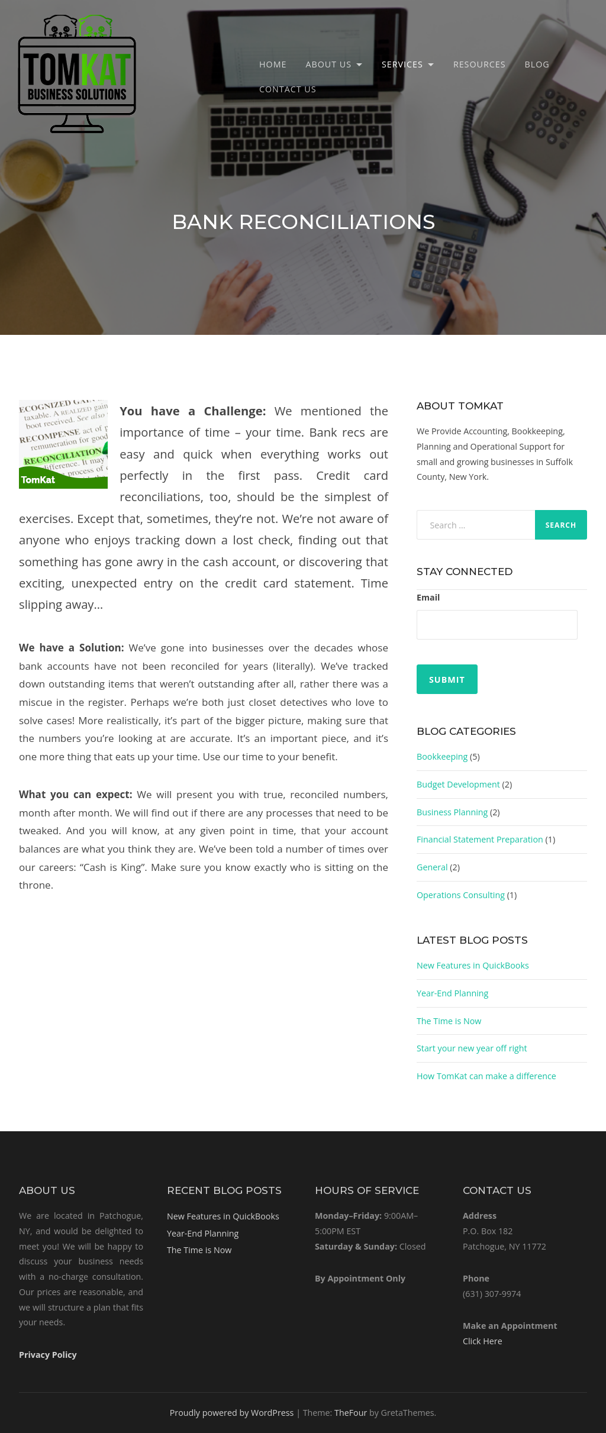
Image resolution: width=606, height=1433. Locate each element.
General (432, 867)
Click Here (482, 1341)
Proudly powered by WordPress (232, 1412)
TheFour (350, 1412)
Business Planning (452, 812)
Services (402, 64)
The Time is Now (449, 1021)
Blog (537, 64)
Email (428, 597)
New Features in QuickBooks (473, 965)
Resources (479, 64)
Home (272, 64)
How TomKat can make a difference (486, 1076)
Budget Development (458, 784)
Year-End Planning (452, 993)
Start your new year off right (472, 1048)
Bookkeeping (442, 756)
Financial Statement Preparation (480, 839)
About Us (328, 64)
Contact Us (288, 89)
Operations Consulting (461, 895)
